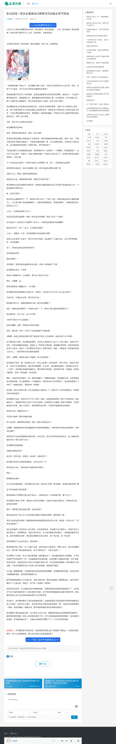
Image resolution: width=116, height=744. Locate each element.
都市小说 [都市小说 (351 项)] (97, 161)
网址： (60, 712)
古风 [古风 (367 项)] (106, 137)
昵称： (11, 712)
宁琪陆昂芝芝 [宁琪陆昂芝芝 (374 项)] (107, 141)
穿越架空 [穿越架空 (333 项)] (89, 154)
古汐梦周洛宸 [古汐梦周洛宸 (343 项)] (98, 137)
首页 (28, 4)
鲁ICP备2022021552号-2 (32, 737)
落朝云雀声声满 (92, 46)
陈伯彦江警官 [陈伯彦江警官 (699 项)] (107, 164)
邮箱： (36, 712)
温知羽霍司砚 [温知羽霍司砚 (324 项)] (90, 147)
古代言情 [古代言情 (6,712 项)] (106, 134)
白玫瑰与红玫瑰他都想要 (95, 67)
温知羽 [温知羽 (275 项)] (106, 144)
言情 (11, 656)
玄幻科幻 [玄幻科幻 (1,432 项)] (106, 147)
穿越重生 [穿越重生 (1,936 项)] (97, 154)
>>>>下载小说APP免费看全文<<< (43, 639)
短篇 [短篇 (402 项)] (97, 151)
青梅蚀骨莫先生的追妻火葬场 (97, 36)
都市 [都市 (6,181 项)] (89, 161)
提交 (74, 717)
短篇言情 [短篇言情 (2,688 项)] (106, 151)
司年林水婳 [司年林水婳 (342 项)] (90, 141)
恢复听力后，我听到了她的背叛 (98, 63)
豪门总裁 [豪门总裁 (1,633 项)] (97, 157)
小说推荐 (9, 19)
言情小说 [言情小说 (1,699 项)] (89, 157)
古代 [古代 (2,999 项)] (97, 134)
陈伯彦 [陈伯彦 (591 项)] (98, 164)
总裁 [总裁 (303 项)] (89, 144)
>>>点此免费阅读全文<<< (43, 25)
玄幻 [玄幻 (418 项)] (97, 147)
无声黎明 (90, 121)
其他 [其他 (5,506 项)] (89, 134)
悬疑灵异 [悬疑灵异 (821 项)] (97, 144)
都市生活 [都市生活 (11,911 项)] (106, 161)
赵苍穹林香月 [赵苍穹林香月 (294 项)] (107, 157)
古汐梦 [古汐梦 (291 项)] (89, 137)
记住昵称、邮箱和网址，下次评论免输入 (22, 717)
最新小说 (35, 4)
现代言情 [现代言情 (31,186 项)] (89, 151)
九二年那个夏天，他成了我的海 (98, 104)
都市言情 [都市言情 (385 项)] (89, 164)
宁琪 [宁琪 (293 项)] (97, 141)
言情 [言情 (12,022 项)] (106, 154)
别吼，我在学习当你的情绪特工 (98, 77)
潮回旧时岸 (90, 100)
